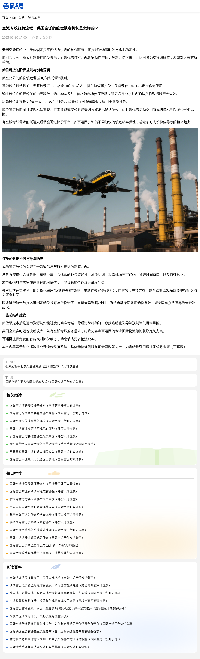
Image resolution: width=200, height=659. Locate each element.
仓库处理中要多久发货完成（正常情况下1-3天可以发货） (43, 366)
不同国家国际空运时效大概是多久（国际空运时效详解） (47, 451)
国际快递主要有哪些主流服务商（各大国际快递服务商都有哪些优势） (56, 631)
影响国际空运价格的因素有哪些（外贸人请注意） (43, 522)
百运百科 (18, 17)
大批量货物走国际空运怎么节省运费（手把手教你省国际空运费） (53, 444)
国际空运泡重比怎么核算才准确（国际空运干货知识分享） (48, 530)
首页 (5, 17)
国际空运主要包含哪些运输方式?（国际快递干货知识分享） (44, 381)
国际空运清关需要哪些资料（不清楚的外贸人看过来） (45, 405)
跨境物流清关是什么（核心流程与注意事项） (40, 616)
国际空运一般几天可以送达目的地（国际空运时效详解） (47, 459)
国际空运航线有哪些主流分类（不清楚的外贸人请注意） (47, 553)
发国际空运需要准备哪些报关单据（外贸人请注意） (44, 436)
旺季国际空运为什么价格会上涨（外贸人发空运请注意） (47, 514)
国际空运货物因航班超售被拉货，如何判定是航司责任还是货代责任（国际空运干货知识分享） (72, 623)
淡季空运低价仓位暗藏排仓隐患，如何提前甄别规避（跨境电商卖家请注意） (60, 585)
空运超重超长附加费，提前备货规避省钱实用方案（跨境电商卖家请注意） (59, 600)
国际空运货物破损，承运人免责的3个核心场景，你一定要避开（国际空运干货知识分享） (69, 608)
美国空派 (9, 50)
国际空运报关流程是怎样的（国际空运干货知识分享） (45, 421)
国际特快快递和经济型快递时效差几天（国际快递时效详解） (50, 647)
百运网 (82, 122)
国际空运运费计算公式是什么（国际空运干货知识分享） (47, 537)
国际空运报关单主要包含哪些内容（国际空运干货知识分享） (50, 413)
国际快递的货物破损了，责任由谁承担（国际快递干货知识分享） (53, 577)
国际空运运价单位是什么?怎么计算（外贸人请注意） (45, 545)
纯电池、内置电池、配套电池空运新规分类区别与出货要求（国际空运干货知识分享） (66, 593)
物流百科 (34, 17)
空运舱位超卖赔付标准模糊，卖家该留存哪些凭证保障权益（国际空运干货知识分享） (66, 639)
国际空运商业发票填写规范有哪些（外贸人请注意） (44, 428)
